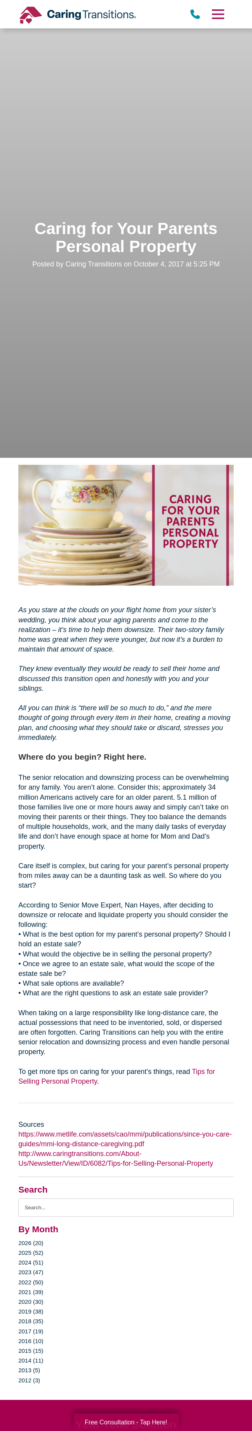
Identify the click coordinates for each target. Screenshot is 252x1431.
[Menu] (218, 14)
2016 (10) (30, 1341)
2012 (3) (29, 1380)
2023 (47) (30, 1272)
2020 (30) (30, 1301)
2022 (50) (30, 1282)
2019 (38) (30, 1311)
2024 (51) (30, 1262)
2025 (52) (30, 1252)
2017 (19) (30, 1331)
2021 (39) (30, 1292)
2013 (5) (29, 1370)
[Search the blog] (126, 1207)
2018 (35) (30, 1321)
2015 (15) (30, 1350)
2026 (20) (30, 1243)
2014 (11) (30, 1360)
